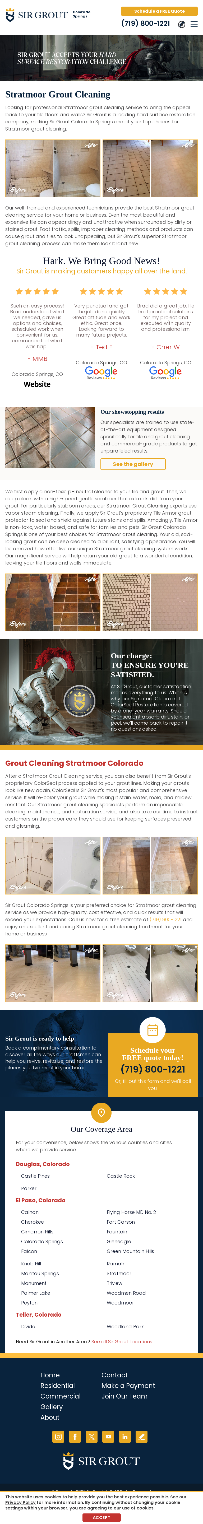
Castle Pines (35, 1176)
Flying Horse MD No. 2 (131, 1212)
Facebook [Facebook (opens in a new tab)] (75, 1437)
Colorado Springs (42, 1241)
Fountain (117, 1231)
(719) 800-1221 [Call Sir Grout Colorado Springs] (145, 23)
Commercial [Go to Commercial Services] (60, 1396)
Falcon (29, 1251)
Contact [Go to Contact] (115, 1375)
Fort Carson (121, 1222)
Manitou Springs (40, 1273)
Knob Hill (31, 1263)
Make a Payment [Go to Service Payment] (128, 1385)
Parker (28, 1188)
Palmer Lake (35, 1293)
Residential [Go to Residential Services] (57, 1385)
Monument (34, 1283)
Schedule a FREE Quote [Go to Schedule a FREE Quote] (159, 11)
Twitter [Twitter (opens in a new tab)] (92, 1437)
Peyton (29, 1302)
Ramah (115, 1263)
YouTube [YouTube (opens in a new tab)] (108, 1437)
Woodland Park (125, 1326)
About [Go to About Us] (49, 1417)
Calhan (30, 1212)
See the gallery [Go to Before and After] (133, 464)
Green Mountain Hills (130, 1251)
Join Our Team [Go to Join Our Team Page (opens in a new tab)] (125, 1396)
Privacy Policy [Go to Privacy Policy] (20, 1502)
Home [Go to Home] (50, 1375)
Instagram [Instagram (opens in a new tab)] (58, 1437)
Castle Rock (121, 1176)
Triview (114, 1283)
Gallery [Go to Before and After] (51, 1406)
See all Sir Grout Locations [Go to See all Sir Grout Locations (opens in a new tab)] (121, 1341)
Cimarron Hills (37, 1231)
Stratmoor (119, 1273)
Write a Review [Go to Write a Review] (141, 1437)
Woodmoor (120, 1302)
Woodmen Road (126, 1293)
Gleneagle (119, 1241)
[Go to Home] (50, 16)
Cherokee (32, 1222)
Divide (28, 1326)
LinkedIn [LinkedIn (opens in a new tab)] (125, 1437)
